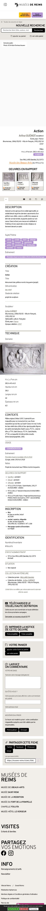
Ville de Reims (6, 886)
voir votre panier (36, 36)
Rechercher (38, 30)
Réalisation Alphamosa (9, 890)
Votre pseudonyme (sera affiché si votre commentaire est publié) (22, 697)
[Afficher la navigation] (5, 5)
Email (9, 751)
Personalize (33, 909)
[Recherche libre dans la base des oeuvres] (16, 30)
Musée (37, 15)
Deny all (24, 909)
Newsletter (5, 874)
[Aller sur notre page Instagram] (10, 853)
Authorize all (13, 909)
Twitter (9, 747)
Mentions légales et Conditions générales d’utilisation (19, 894)
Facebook (20, 747)
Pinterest (31, 747)
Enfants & (8, 831)
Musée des (24, 15)
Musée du (16, 802)
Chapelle (10, 807)
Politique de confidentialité (10, 899)
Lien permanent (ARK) (11, 756)
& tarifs (11, 869)
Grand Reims (19, 886)
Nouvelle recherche (30, 25)
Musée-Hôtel (13, 811)
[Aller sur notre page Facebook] (3, 853)
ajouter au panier (18, 36)
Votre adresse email (11, 707)
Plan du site (5, 903)
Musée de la (12, 797)
